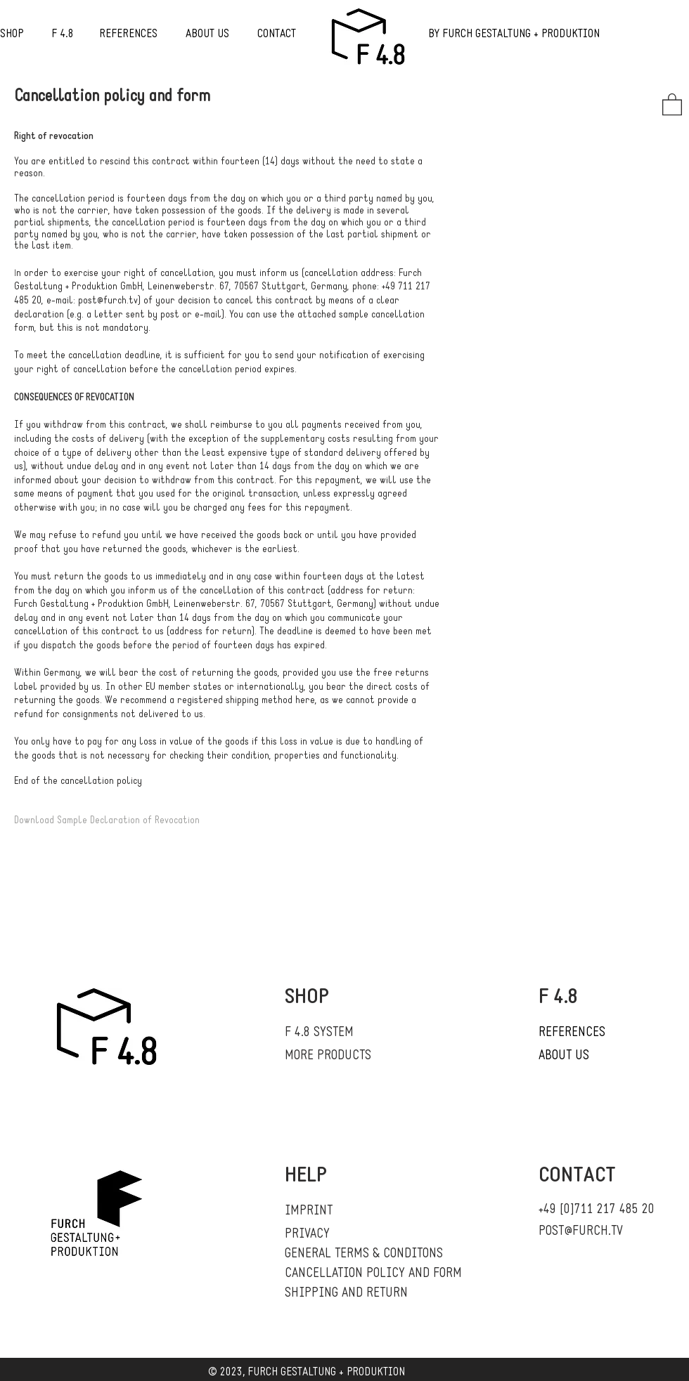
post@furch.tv (108, 301)
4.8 (67, 34)
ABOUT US (207, 34)
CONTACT (276, 34)
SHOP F (30, 34)
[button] (672, 103)
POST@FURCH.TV (581, 1231)
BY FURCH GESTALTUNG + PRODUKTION (514, 34)
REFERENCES (128, 34)
